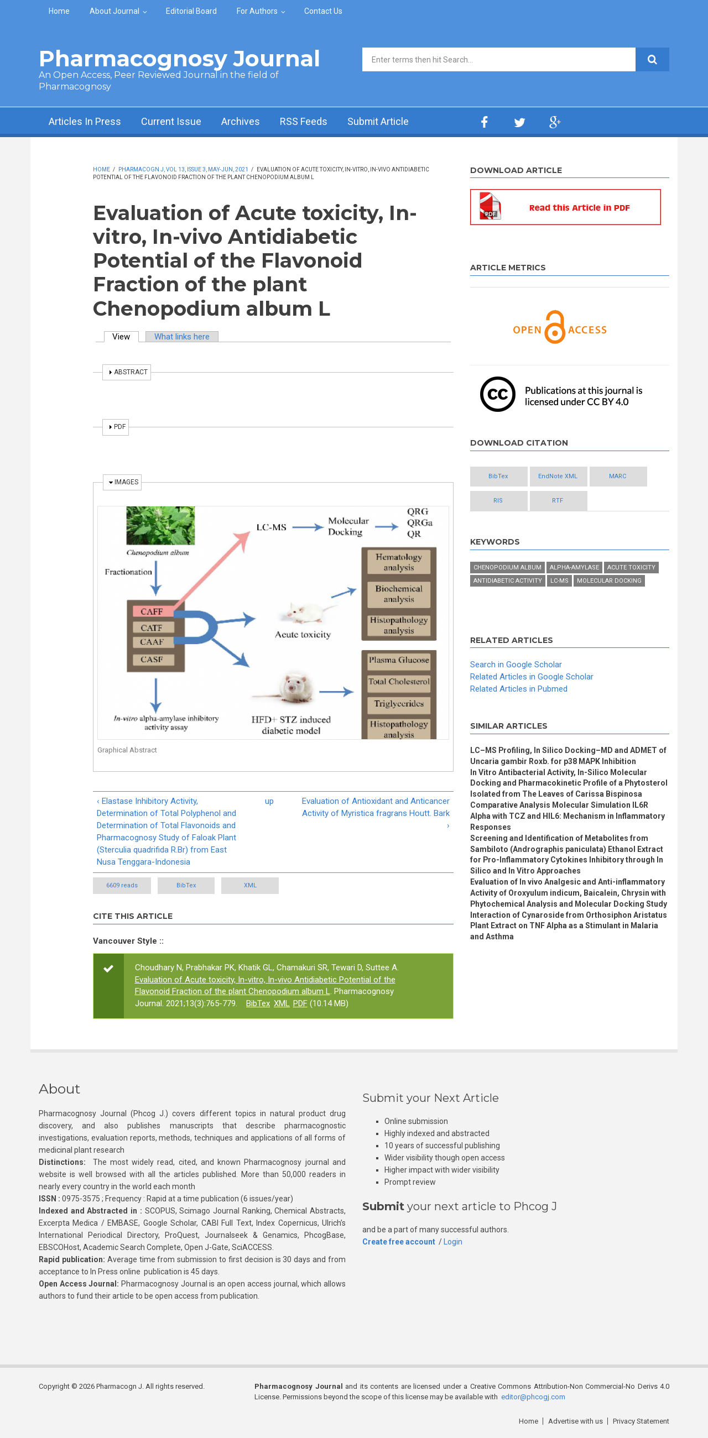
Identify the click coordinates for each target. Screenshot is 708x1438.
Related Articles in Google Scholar (532, 677)
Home (59, 11)
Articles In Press (85, 122)
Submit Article (378, 122)
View (126, 337)
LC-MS (559, 580)
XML (251, 885)
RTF (558, 500)
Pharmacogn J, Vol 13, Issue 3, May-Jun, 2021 (183, 169)
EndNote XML (559, 476)
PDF (300, 1003)
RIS (498, 500)
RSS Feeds (303, 122)
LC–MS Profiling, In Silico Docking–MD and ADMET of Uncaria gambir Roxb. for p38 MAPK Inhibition (569, 756)
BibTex (186, 885)
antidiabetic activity (507, 580)
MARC (619, 476)
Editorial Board (191, 11)
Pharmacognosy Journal (179, 58)
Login (453, 1241)
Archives (240, 122)
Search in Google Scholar (516, 665)
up (269, 801)
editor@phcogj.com (533, 1397)
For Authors (257, 11)
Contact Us (323, 11)
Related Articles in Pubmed (519, 689)
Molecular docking (609, 580)
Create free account (398, 1241)
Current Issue (171, 122)
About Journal (114, 11)
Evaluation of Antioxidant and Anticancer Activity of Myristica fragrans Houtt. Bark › (376, 813)
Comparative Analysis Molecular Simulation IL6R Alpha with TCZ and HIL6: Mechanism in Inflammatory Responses (567, 816)
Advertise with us (575, 1421)
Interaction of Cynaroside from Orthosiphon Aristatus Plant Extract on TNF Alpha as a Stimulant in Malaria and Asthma (568, 926)
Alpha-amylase (574, 567)
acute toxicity (631, 567)
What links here (182, 337)
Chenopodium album (507, 567)
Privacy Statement (641, 1421)
